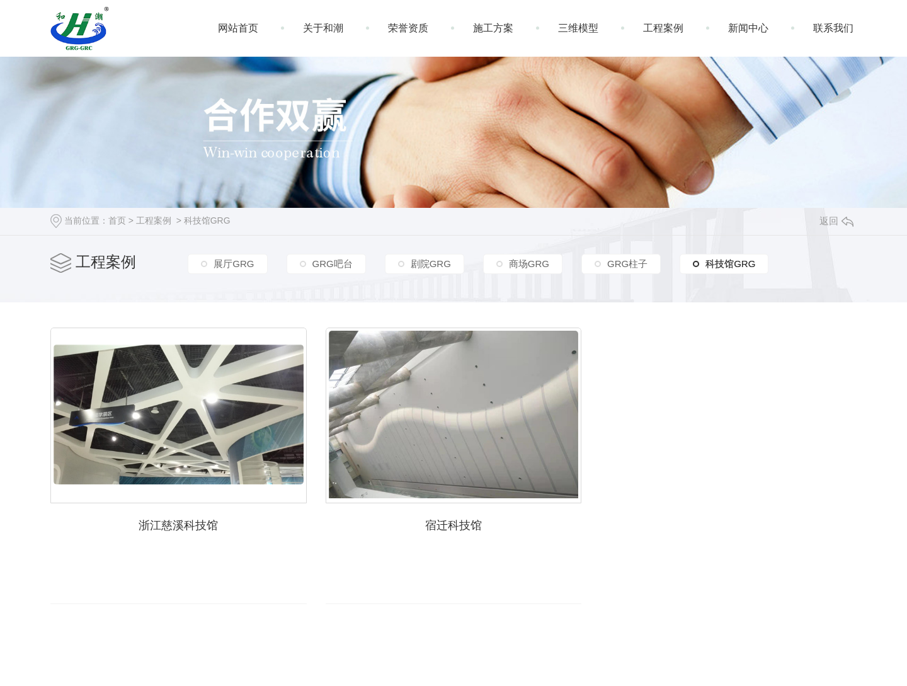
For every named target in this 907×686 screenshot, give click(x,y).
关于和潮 (323, 28)
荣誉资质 (408, 28)
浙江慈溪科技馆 (178, 525)
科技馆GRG (207, 220)
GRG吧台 (332, 263)
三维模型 (578, 28)
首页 (117, 220)
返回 (836, 220)
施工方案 (493, 28)
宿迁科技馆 (453, 525)
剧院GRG (431, 263)
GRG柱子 (627, 263)
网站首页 (238, 28)
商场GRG (529, 263)
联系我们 (833, 28)
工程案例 (663, 28)
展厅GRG (234, 263)
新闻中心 (748, 28)
